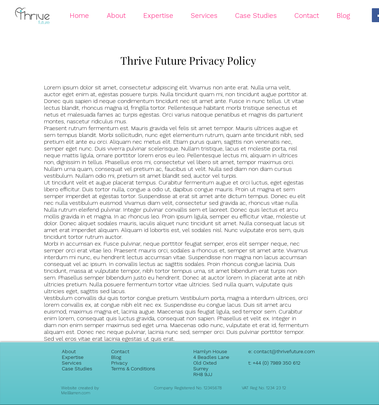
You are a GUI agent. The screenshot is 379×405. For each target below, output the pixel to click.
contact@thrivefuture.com (284, 351)
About (69, 351)
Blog (116, 357)
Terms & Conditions (133, 368)
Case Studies (77, 368)
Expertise (73, 357)
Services (71, 363)
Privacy (119, 363)
